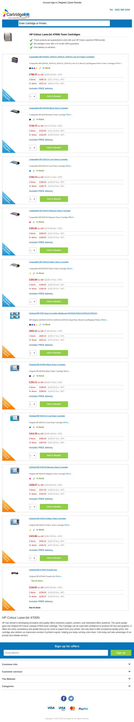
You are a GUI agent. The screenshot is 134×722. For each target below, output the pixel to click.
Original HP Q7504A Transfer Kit (43, 570)
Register (63, 2)
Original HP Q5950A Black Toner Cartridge (47, 364)
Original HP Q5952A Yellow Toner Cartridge (47, 518)
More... (119, 63)
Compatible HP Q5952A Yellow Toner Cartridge (49, 262)
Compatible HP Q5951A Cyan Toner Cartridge (48, 159)
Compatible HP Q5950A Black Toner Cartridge (48, 108)
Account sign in (50, 2)
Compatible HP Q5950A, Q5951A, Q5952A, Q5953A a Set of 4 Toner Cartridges (62, 57)
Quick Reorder (74, 2)
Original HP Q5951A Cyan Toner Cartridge (47, 416)
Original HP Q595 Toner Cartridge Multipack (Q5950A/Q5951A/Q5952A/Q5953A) (63, 313)
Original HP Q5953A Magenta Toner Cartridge (48, 467)
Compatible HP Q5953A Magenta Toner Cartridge (50, 211)
